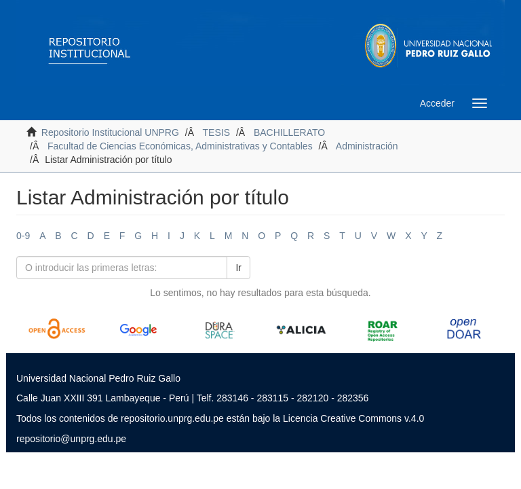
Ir (238, 267)
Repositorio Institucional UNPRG (110, 132)
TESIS (216, 132)
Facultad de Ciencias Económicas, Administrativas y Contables (180, 146)
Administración (367, 146)
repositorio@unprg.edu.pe (71, 438)
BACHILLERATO (289, 132)
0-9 (23, 235)
